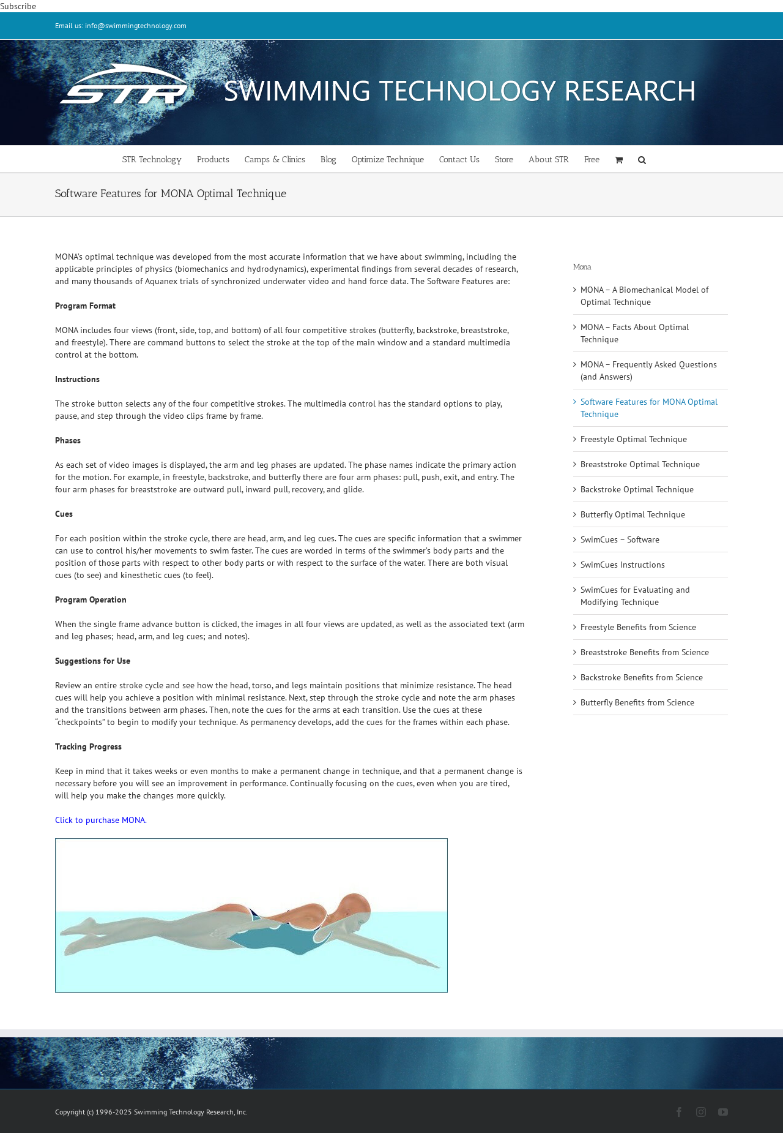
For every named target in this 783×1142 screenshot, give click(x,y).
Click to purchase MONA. (101, 819)
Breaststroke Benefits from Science (645, 652)
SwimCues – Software (620, 539)
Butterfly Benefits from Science (637, 702)
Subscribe (18, 6)
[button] (642, 159)
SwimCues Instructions (623, 564)
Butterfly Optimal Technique (633, 514)
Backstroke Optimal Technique (637, 489)
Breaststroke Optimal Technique (640, 464)
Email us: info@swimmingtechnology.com (121, 25)
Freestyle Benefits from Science (638, 627)
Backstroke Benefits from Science (642, 677)
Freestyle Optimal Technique (634, 439)
